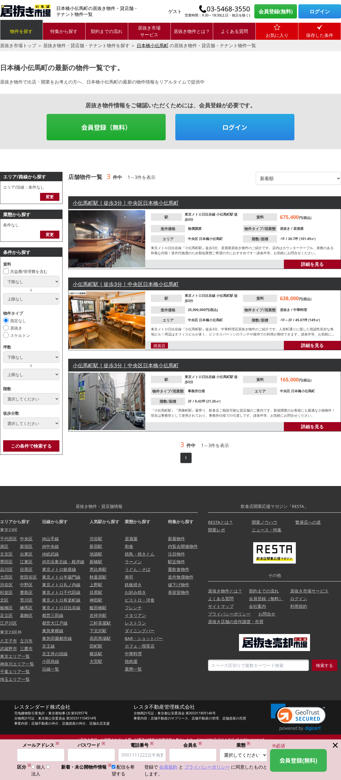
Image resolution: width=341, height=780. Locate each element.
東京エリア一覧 (15, 656)
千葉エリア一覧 (15, 671)
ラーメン (133, 561)
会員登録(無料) (276, 11)
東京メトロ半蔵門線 (61, 577)
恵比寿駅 (98, 569)
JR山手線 (50, 538)
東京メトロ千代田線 (61, 592)
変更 (50, 196)
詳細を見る (312, 264)
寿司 (129, 577)
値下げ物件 (178, 584)
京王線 (48, 646)
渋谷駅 (96, 538)
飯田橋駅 (98, 607)
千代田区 (8, 538)
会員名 (192, 745)
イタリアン (135, 615)
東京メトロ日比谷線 (200, 214)
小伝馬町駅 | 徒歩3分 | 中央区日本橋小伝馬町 (126, 202)
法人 (35, 774)
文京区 (6, 554)
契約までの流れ (106, 31)
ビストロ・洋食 (140, 600)
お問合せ (266, 614)
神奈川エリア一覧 (17, 664)
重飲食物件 (178, 569)
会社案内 (257, 606)
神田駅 (96, 600)
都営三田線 (52, 615)
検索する (324, 665)
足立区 (6, 615)
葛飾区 (26, 615)
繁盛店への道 (308, 522)
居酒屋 (298, 228)
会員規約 (168, 767)
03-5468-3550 (228, 8)
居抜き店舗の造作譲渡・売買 (235, 621)
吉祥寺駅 (98, 615)
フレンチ (133, 607)
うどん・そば (137, 569)
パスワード (91, 745)
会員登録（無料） (106, 127)
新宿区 (26, 546)
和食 (129, 546)
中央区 (193, 238)
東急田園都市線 (57, 638)
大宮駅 (96, 661)
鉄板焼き (133, 584)
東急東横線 (52, 630)
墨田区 (6, 561)
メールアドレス (40, 745)
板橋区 (6, 607)
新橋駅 (96, 561)
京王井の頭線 (55, 653)
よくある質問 (234, 31)
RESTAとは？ (220, 522)
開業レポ (216, 530)
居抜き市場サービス (149, 31)
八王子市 (8, 641)
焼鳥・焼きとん (140, 554)
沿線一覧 (50, 669)
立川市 (26, 641)
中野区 (26, 584)
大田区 (6, 577)
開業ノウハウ (264, 522)
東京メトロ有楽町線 (61, 600)
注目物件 (176, 554)
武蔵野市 (8, 648)
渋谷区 (6, 584)
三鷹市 (26, 648)
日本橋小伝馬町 (153, 45)
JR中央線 (50, 546)
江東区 (26, 561)
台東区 (26, 554)
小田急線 (50, 661)
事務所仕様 (196, 391)
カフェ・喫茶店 (140, 646)
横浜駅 (96, 653)
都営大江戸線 (55, 623)
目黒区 (26, 569)
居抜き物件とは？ (192, 31)
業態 (243, 745)
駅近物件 (176, 561)
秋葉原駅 (98, 577)
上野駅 (96, 584)
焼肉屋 (131, 661)
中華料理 (300, 309)
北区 (4, 600)
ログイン (319, 11)
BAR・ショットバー (144, 638)
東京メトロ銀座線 (59, 569)
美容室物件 (178, 592)
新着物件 (176, 538)
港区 (4, 546)
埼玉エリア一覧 (15, 679)
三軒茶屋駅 (100, 623)
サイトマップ (221, 606)
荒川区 (26, 600)
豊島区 (26, 592)
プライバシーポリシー (229, 614)
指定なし (18, 320)
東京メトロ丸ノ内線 (61, 584)
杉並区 (6, 592)
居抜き (16, 328)
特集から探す (64, 31)
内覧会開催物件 (183, 546)
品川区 (6, 569)
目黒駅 (96, 592)
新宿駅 (96, 546)
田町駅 (96, 646)
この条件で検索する (31, 446)
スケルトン (20, 335)
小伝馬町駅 (225, 214)
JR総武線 (50, 554)
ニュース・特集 (267, 530)
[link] (298, 717)
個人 (40, 767)
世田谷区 (28, 577)
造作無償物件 (181, 577)
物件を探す (21, 31)
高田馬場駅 (100, 638)
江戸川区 (8, 623)
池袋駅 (96, 554)
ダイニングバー (140, 630)
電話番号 (142, 745)
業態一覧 (133, 669)
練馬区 (26, 607)
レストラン (135, 623)
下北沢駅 (98, 630)
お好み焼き (135, 592)
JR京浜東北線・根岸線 (63, 561)
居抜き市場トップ (18, 45)
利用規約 (298, 606)
